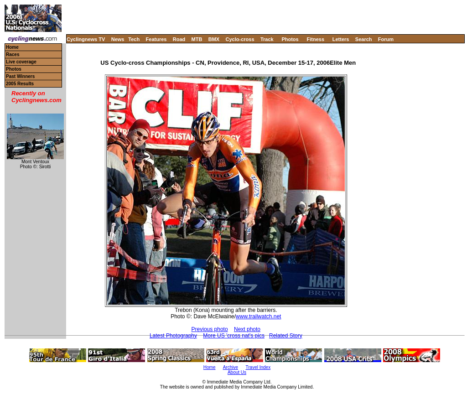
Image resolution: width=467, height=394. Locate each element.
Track (267, 39)
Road (179, 39)
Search (363, 39)
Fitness (315, 39)
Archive (230, 367)
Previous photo (210, 329)
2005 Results (20, 83)
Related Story (285, 335)
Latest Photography (173, 335)
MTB (197, 39)
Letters (340, 39)
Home (12, 47)
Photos (289, 39)
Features (156, 39)
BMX (213, 39)
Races (12, 54)
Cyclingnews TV (86, 39)
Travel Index (258, 367)
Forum (386, 39)
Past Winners (20, 76)
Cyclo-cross (240, 39)
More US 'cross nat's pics (234, 335)
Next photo (247, 329)
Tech (134, 39)
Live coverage (21, 61)
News (118, 39)
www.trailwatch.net (258, 316)
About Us (237, 372)
